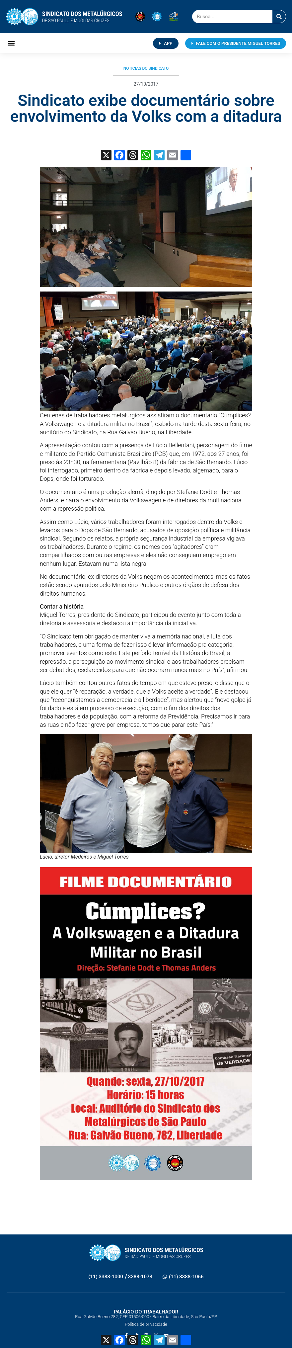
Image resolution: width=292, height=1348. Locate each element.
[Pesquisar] (279, 16)
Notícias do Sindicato (146, 68)
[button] (11, 43)
